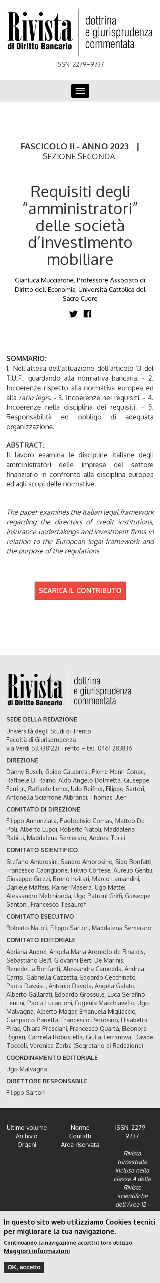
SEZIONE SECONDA (79, 156)
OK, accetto (24, 1270)
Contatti (80, 1136)
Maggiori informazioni (37, 1253)
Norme (80, 1127)
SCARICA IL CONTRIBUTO (80, 590)
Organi (26, 1144)
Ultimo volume (27, 1127)
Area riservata (80, 1144)
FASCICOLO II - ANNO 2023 (74, 145)
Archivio (27, 1136)
